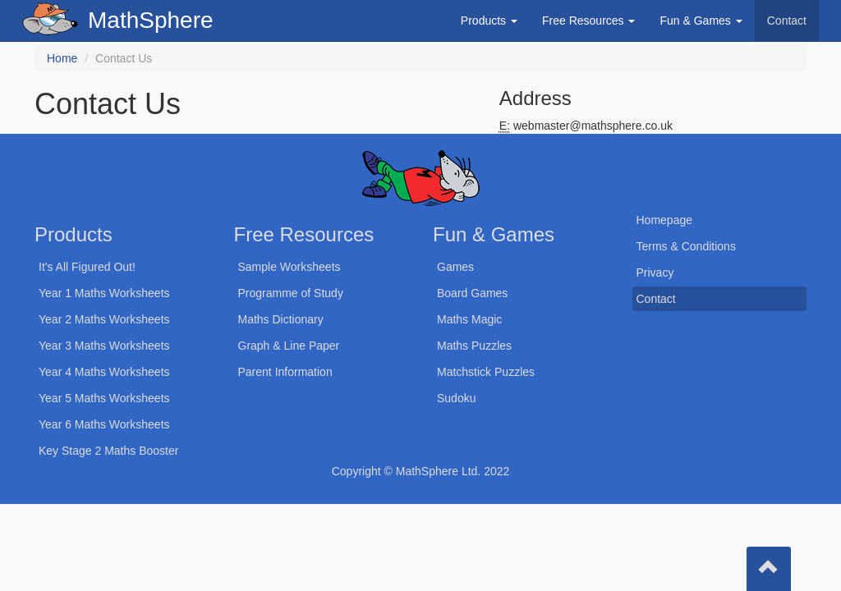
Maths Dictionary (281, 319)
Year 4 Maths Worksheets (104, 371)
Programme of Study (290, 293)
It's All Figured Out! (87, 266)
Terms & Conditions (686, 246)
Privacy (655, 272)
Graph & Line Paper (289, 345)
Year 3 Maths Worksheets (104, 345)
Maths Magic (469, 319)
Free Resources (588, 20)
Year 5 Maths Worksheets (104, 398)
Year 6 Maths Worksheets (104, 424)
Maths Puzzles (474, 345)
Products (489, 20)
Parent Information (285, 371)
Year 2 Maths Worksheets (104, 319)
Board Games (472, 293)
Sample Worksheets (289, 266)
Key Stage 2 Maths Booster (108, 450)
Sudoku (456, 398)
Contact (787, 20)
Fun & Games (700, 20)
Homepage (664, 220)
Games (455, 266)
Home (62, 58)
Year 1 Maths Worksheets (104, 293)
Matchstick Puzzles (486, 371)
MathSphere (151, 20)
